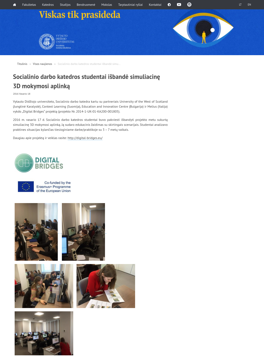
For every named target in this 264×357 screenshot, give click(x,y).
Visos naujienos (42, 64)
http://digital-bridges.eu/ (85, 138)
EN (249, 4)
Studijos (65, 5)
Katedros (48, 5)
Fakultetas (29, 5)
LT (240, 4)
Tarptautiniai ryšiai (130, 5)
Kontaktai (155, 5)
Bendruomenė (86, 5)
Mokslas (106, 5)
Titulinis (22, 64)
